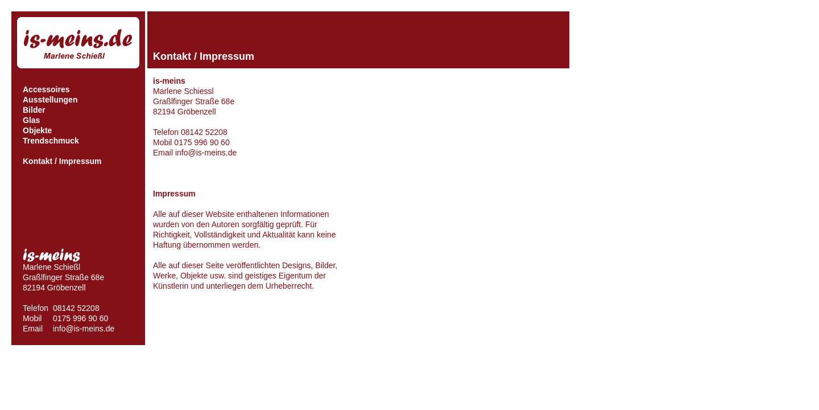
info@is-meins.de (83, 328)
